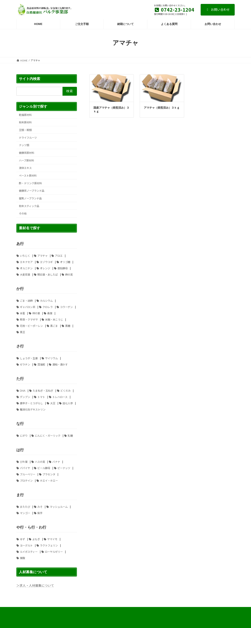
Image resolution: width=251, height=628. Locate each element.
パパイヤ (25, 468)
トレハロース (59, 397)
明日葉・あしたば (47, 274)
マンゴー (25, 513)
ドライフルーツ (28, 137)
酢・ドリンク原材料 (30, 183)
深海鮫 (41, 364)
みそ (39, 506)
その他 (23, 213)
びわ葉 (24, 461)
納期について (196, 610)
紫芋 (39, 513)
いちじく (25, 255)
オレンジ (45, 268)
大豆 (52, 403)
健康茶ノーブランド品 (31, 190)
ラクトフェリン (49, 545)
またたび (25, 506)
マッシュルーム (59, 506)
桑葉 (49, 313)
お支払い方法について (32, 610)
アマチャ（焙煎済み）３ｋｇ (162, 107)
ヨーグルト (26, 545)
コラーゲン (66, 306)
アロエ (59, 255)
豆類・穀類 (25, 130)
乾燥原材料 (25, 114)
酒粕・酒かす (60, 364)
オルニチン (26, 268)
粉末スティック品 (29, 205)
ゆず (22, 539)
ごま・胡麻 (26, 300)
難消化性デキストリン (32, 409)
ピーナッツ (63, 468)
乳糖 (70, 435)
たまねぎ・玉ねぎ (43, 390)
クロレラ (47, 306)
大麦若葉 (25, 274)
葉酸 (22, 558)
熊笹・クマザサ (29, 319)
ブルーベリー (27, 474)
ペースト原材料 (28, 175)
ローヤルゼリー (54, 551)
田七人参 (68, 403)
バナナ (56, 461)
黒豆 (22, 332)
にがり (24, 435)
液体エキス (25, 168)
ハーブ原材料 (26, 160)
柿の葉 (36, 313)
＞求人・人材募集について (35, 585)
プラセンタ (48, 474)
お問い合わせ (218, 9)
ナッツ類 (24, 145)
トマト (41, 397)
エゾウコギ (46, 261)
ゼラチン (25, 364)
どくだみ (65, 390)
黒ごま (54, 325)
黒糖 (67, 325)
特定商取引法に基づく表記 (87, 610)
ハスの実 (40, 461)
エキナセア (26, 261)
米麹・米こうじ (54, 319)
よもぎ (36, 539)
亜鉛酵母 (62, 268)
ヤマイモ (52, 539)
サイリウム (51, 358)
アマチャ (42, 255)
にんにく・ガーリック (47, 435)
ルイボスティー (29, 551)
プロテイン (26, 480)
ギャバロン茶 (27, 306)
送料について (116, 610)
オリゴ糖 (65, 261)
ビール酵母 (43, 468)
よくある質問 (58, 610)
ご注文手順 (137, 610)
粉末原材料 (25, 122)
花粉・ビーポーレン (31, 325)
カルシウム (46, 300)
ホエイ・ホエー (49, 480)
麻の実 (69, 274)
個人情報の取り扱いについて (165, 610)
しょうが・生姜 (29, 358)
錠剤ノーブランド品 (30, 198)
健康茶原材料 (26, 152)
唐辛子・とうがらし (31, 403)
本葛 (22, 313)
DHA (22, 390)
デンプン (25, 397)
